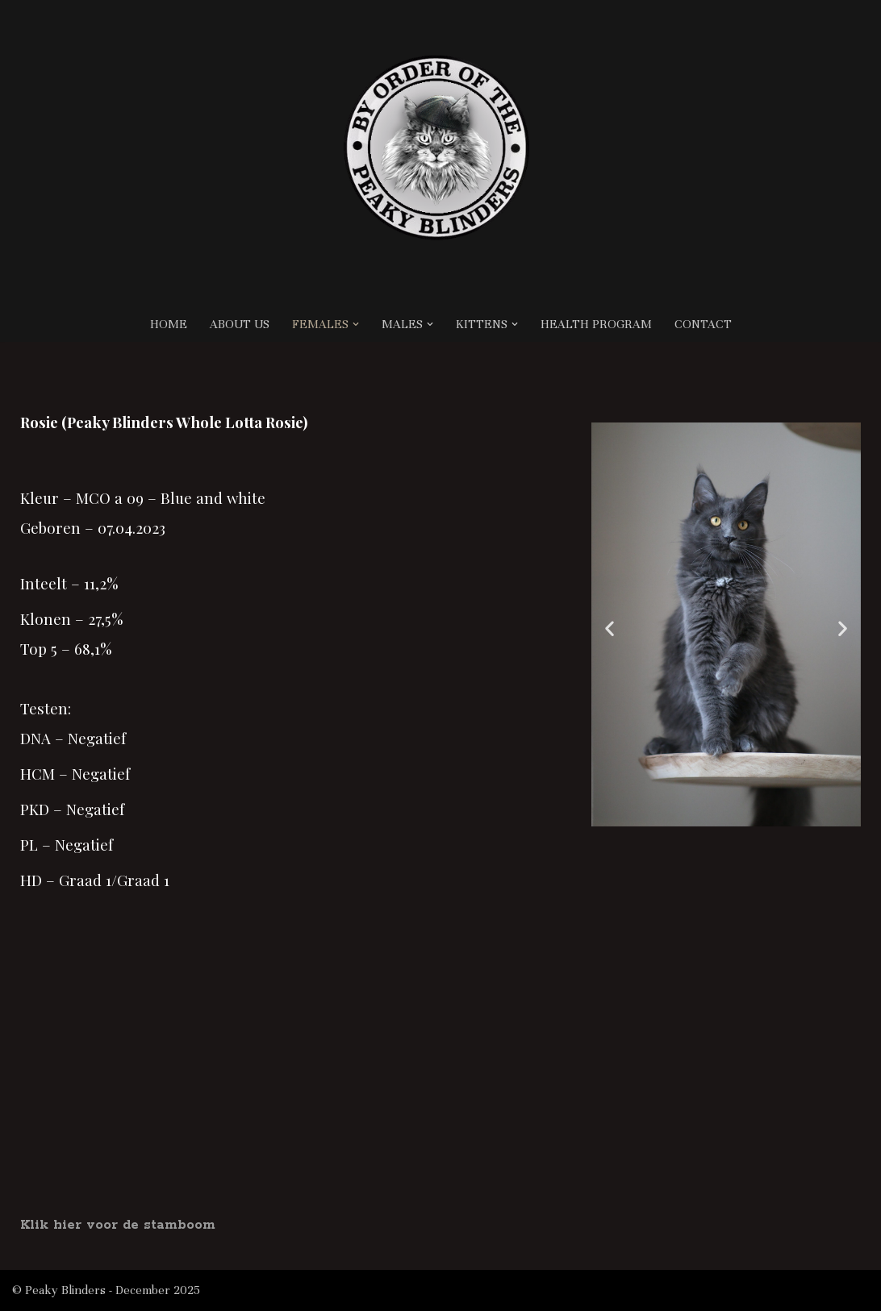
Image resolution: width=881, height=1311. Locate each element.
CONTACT (703, 324)
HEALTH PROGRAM (596, 324)
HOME (168, 324)
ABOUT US (239, 324)
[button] (356, 324)
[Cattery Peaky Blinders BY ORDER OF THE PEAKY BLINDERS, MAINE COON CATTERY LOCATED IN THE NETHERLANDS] (440, 154)
